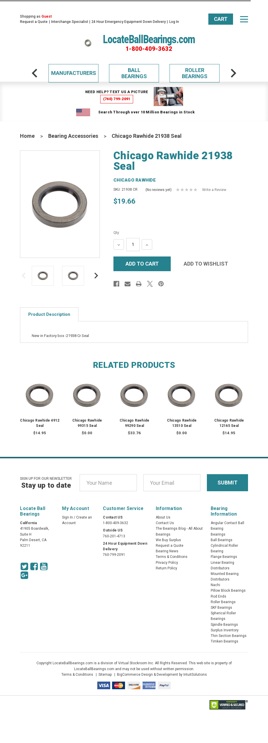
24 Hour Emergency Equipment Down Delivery (128, 22)
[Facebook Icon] (34, 566)
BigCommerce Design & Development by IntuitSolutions (162, 674)
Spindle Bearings (224, 625)
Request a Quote (34, 22)
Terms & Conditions (171, 557)
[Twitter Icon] (24, 566)
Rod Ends (218, 596)
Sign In (67, 517)
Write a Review (214, 190)
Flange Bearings (224, 557)
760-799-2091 (114, 555)
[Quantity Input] (133, 244)
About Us (163, 517)
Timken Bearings (224, 641)
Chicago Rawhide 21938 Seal (147, 136)
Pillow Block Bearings (228, 590)
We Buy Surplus (168, 540)
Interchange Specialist (69, 22)
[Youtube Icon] (43, 566)
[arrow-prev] (34, 73)
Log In (174, 22)
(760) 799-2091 (116, 99)
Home (27, 136)
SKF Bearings (221, 608)
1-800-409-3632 (148, 49)
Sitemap (105, 674)
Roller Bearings (194, 73)
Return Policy (166, 568)
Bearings (218, 534)
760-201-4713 (114, 536)
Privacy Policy (167, 563)
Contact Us (165, 523)
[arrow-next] (233, 73)
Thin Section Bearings (229, 636)
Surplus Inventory (225, 630)
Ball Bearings (134, 73)
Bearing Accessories (73, 136)
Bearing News (167, 551)
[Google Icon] (24, 575)
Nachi (215, 585)
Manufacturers (73, 73)
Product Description (49, 314)
